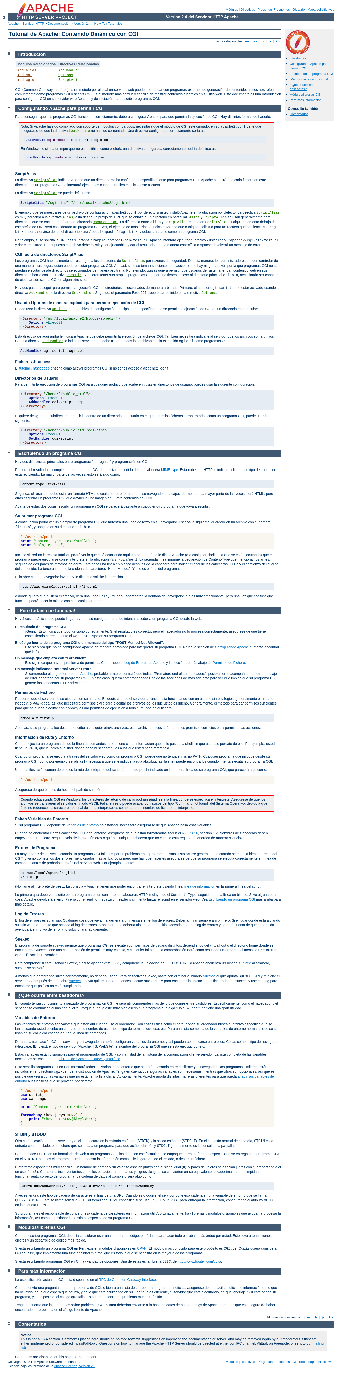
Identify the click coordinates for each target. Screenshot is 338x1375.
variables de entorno (83, 825)
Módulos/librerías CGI (305, 94)
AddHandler (69, 70)
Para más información (305, 100)
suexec (58, 945)
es (255, 41)
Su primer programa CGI (38, 516)
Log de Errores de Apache (144, 663)
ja (270, 41)
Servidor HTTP (33, 23)
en (247, 41)
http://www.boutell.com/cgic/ (199, 1261)
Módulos (232, 9)
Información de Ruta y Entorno (44, 737)
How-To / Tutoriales (108, 23)
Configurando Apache (232, 647)
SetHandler (82, 293)
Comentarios (299, 114)
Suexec (22, 939)
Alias (68, 217)
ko (277, 41)
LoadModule (79, 131)
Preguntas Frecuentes (274, 9)
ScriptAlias (70, 80)
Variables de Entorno (35, 1018)
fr (263, 41)
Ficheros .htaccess (33, 362)
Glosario (298, 9)
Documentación (59, 23)
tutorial (34, 368)
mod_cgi (24, 75)
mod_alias (26, 70)
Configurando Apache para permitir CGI (61, 108)
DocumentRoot (105, 222)
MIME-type (169, 470)
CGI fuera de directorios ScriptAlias (49, 254)
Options (65, 75)
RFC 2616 (190, 833)
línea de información (199, 886)
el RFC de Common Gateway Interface (89, 1059)
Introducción (299, 58)
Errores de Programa (35, 848)
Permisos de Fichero (229, 663)
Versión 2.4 (82, 23)
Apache (13, 23)
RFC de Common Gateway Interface (127, 1280)
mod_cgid (25, 80)
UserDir (74, 275)
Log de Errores (29, 914)
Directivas (248, 9)
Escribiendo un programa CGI (311, 74)
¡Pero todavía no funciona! (309, 79)
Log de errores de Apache (72, 674)
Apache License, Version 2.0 (74, 1366)
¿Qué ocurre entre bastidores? (303, 87)
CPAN (142, 1248)
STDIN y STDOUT (31, 1134)
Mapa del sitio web (320, 9)
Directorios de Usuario (36, 378)
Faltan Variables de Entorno (41, 819)
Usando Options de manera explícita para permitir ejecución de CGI (79, 302)
